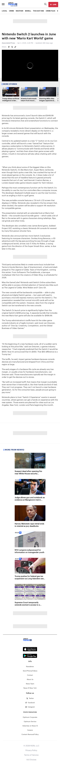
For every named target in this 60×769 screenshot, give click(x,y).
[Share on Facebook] (9, 47)
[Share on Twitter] (12, 47)
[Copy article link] (15, 47)
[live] (53, 4)
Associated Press (8, 43)
